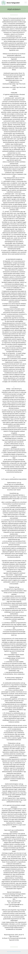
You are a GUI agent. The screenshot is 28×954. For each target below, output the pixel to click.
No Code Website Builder (14, 951)
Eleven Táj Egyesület (15, 3)
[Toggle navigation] (25, 2)
